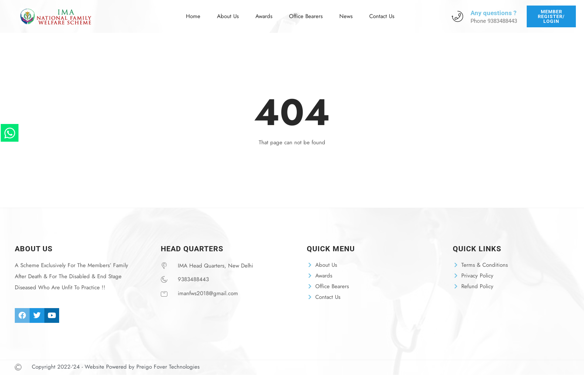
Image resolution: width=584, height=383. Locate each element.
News (346, 14)
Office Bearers (306, 14)
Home (193, 14)
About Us (228, 14)
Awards (263, 14)
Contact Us (381, 14)
